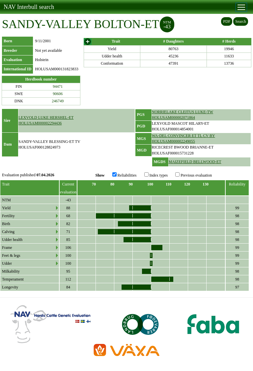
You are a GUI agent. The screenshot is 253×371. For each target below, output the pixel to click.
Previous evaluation (193, 175)
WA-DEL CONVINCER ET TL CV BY (183, 135)
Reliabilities (124, 175)
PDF (226, 21)
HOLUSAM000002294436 (40, 123)
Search (240, 21)
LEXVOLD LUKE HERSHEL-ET (45, 117)
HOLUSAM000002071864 (173, 117)
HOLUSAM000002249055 (173, 141)
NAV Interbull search (29, 7)
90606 (58, 93)
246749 (58, 101)
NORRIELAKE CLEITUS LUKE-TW (182, 112)
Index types (156, 175)
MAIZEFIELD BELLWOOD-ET (195, 161)
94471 (58, 86)
